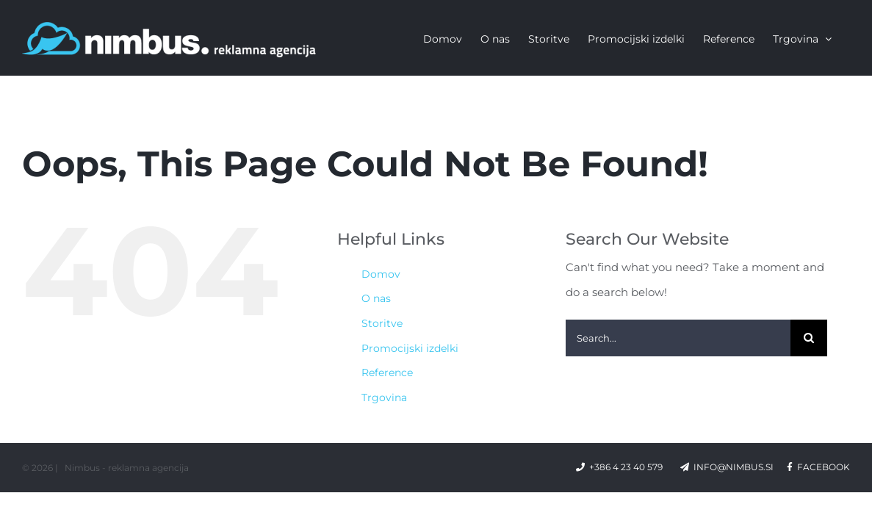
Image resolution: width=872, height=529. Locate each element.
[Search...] (678, 338)
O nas (376, 298)
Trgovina (384, 397)
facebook (818, 466)
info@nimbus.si (733, 466)
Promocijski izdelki (409, 348)
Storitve (382, 323)
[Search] (808, 338)
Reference (387, 372)
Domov (380, 274)
